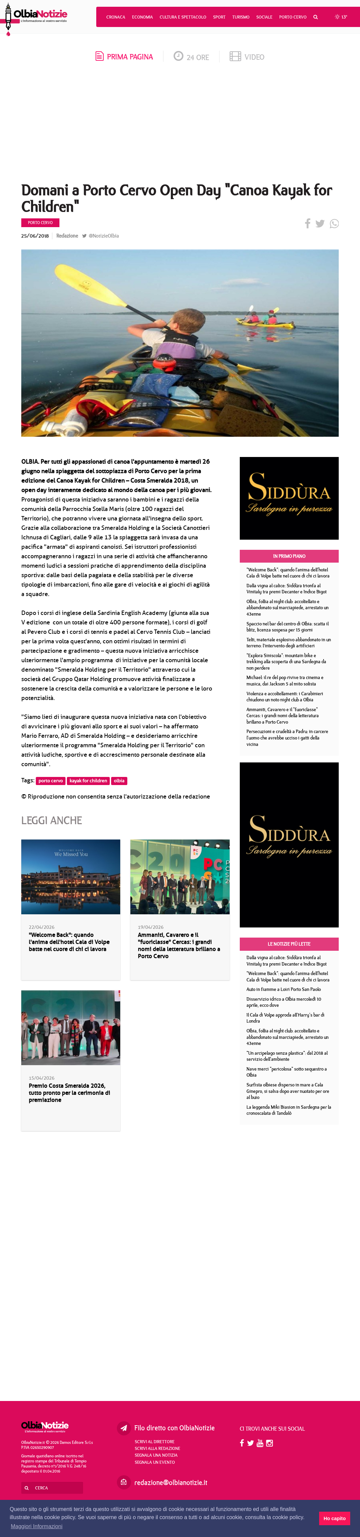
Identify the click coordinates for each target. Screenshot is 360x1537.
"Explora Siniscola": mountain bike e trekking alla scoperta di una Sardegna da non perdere (286, 661)
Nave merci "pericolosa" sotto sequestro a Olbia (287, 1072)
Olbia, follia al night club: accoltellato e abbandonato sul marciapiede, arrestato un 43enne (288, 607)
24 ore (191, 57)
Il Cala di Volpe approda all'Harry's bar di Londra (286, 1018)
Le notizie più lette (289, 944)
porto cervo (50, 781)
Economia (142, 17)
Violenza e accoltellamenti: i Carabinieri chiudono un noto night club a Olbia (285, 696)
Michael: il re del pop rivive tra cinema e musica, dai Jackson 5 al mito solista (285, 680)
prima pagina (124, 56)
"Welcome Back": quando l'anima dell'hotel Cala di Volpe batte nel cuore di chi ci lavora (69, 942)
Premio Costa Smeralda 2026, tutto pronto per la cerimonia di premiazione (69, 1093)
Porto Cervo (293, 17)
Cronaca (115, 17)
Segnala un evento (155, 1462)
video (247, 57)
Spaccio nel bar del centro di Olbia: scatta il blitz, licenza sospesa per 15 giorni (288, 626)
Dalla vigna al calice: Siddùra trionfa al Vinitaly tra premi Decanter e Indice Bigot (287, 588)
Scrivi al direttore (155, 1441)
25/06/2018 (35, 235)
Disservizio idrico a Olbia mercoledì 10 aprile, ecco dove (284, 1002)
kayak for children (88, 781)
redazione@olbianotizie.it (170, 1482)
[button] (315, 17)
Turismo (241, 17)
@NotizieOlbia (100, 235)
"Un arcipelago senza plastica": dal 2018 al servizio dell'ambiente (287, 1056)
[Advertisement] (180, 124)
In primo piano (289, 556)
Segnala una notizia (156, 1455)
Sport (219, 17)
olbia (119, 781)
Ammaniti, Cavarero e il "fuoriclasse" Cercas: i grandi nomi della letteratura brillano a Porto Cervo (179, 946)
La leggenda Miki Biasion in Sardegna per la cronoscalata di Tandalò (289, 1110)
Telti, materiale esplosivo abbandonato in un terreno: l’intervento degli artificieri (289, 642)
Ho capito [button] (335, 1518)
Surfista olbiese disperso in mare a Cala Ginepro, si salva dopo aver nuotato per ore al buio (288, 1091)
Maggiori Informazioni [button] (36, 1526)
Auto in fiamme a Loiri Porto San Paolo (284, 989)
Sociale (264, 17)
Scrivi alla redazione (157, 1448)
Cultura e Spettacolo (183, 17)
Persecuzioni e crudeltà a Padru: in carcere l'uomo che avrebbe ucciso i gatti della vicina (287, 737)
